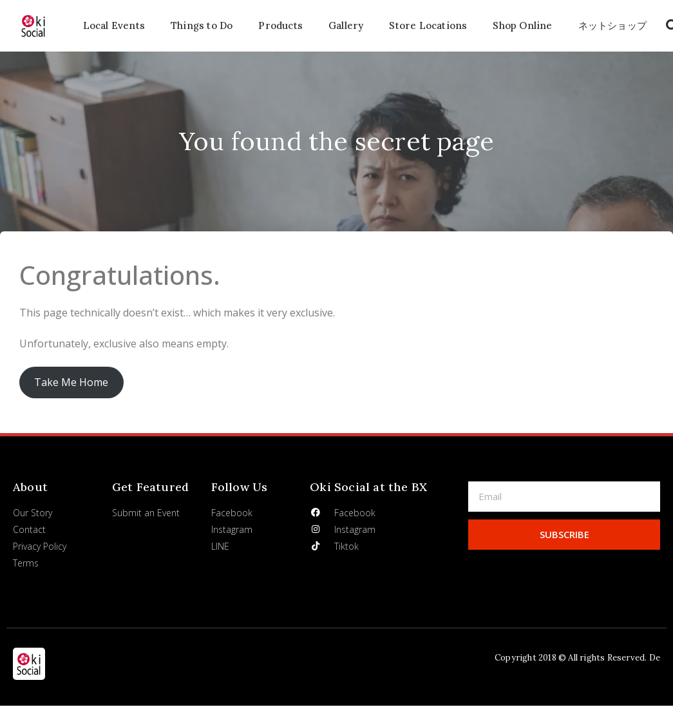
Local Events (114, 25)
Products (280, 25)
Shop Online (522, 25)
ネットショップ (612, 25)
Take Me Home (71, 382)
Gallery (345, 25)
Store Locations (428, 25)
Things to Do (201, 25)
